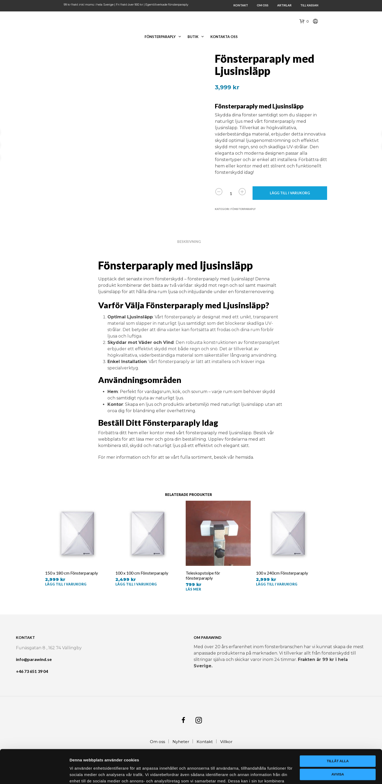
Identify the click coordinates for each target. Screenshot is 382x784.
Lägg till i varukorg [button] (65, 584)
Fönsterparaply (160, 37)
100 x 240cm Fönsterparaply (282, 572)
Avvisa (337, 739)
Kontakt (240, 5)
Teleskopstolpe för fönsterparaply (203, 575)
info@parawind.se (34, 659)
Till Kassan (309, 5)
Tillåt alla (338, 726)
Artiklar (284, 5)
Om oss (262, 5)
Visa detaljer (81, 773)
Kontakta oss (224, 37)
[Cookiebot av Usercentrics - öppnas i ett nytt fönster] (34, 774)
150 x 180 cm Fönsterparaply (71, 572)
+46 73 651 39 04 (32, 671)
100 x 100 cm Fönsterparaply (141, 572)
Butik (193, 37)
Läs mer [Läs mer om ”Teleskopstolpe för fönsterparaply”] (193, 589)
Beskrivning (189, 241)
